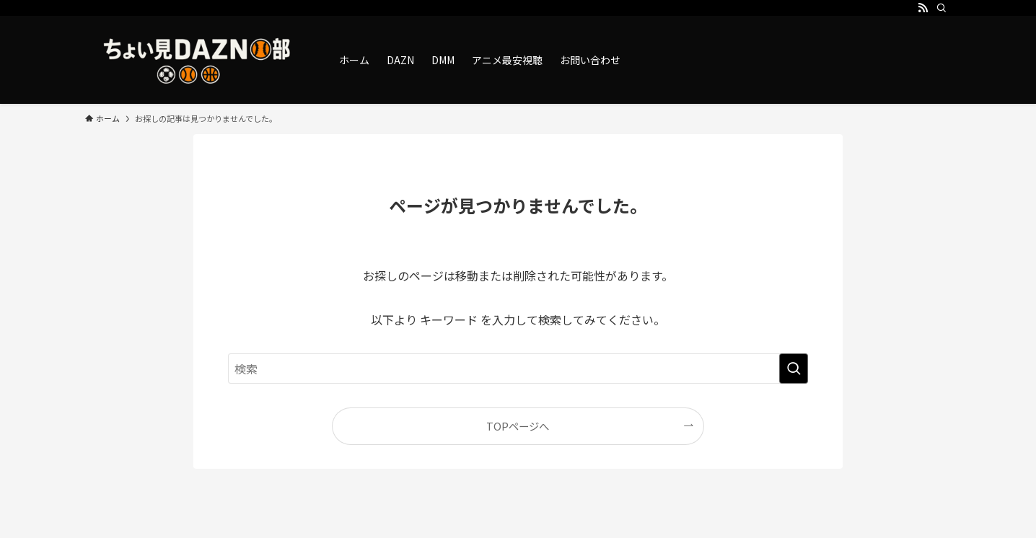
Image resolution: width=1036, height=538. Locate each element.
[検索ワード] (518, 368)
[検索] (941, 8)
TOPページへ (517, 425)
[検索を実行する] (793, 368)
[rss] (922, 8)
